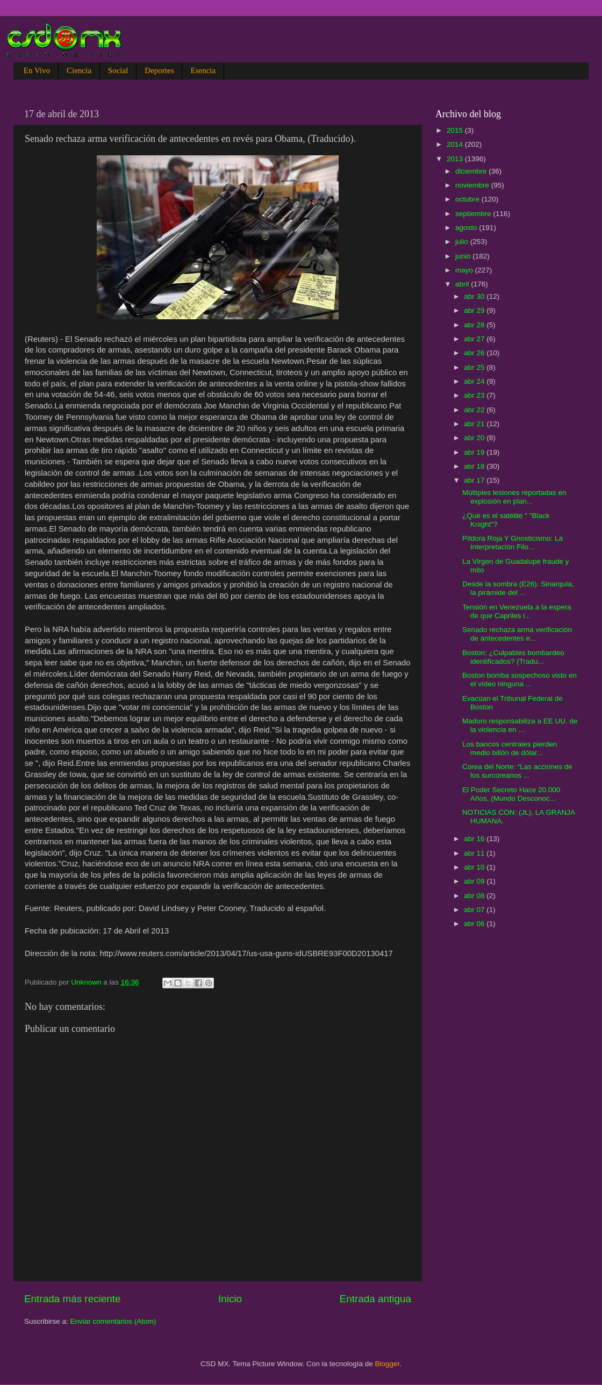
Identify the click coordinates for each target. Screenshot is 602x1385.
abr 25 (475, 367)
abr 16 (475, 839)
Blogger (387, 1364)
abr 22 (475, 410)
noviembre (473, 185)
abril (463, 284)
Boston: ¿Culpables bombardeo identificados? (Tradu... (513, 657)
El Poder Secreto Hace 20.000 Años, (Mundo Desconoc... (511, 794)
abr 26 (475, 353)
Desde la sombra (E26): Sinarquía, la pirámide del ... (518, 588)
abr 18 (475, 466)
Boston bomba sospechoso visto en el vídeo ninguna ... (519, 679)
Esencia (203, 70)
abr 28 (475, 325)
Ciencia (79, 70)
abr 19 (475, 452)
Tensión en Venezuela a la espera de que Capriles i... (516, 611)
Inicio (230, 1298)
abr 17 (475, 480)
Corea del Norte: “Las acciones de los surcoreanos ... (517, 771)
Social (118, 70)
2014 (456, 144)
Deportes (159, 70)
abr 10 (475, 867)
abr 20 (475, 438)
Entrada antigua (375, 1298)
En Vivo (37, 70)
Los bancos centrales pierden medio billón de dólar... (509, 748)
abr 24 (475, 381)
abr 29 (475, 310)
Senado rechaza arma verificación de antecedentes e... (517, 634)
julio (462, 242)
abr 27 (475, 339)
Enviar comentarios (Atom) (113, 1321)
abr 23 (475, 395)
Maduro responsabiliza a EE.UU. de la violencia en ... (520, 725)
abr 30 (475, 296)
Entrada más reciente (72, 1298)
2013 (456, 159)
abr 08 (475, 896)
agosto (467, 228)
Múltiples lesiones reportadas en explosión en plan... (514, 497)
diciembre (472, 171)
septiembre (474, 214)
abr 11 (475, 853)
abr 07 (475, 910)
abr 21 (475, 424)
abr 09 (475, 881)
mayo (465, 270)
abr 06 (475, 924)
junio (463, 256)
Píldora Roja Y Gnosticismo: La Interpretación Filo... (512, 542)
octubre (468, 199)
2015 (456, 130)
